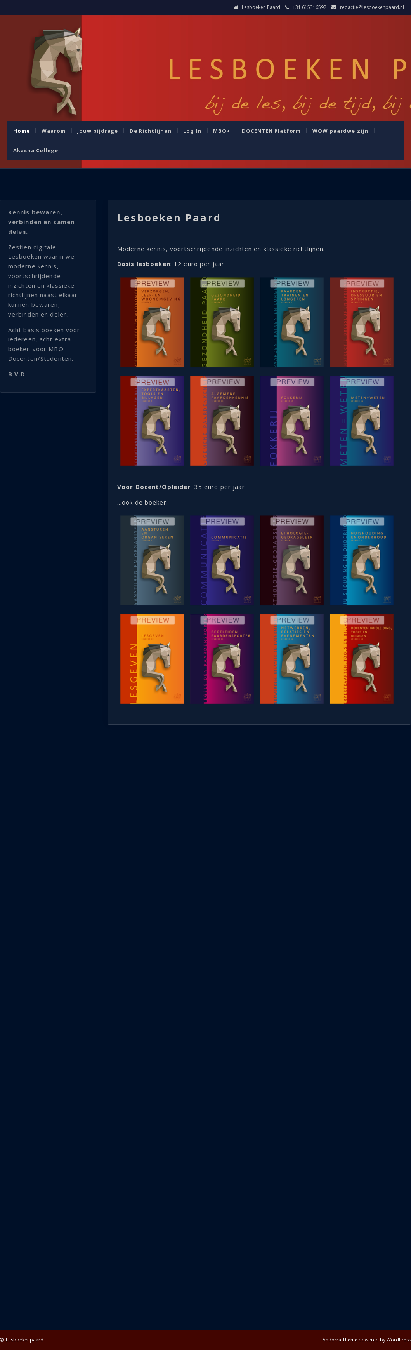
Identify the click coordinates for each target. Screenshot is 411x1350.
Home (21, 130)
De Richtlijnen (151, 130)
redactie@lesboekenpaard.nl (372, 7)
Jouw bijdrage (97, 130)
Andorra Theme (340, 1339)
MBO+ (221, 130)
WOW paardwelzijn (340, 130)
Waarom (54, 130)
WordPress (399, 1339)
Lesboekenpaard (24, 1339)
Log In (192, 130)
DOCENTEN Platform (271, 130)
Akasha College (35, 150)
